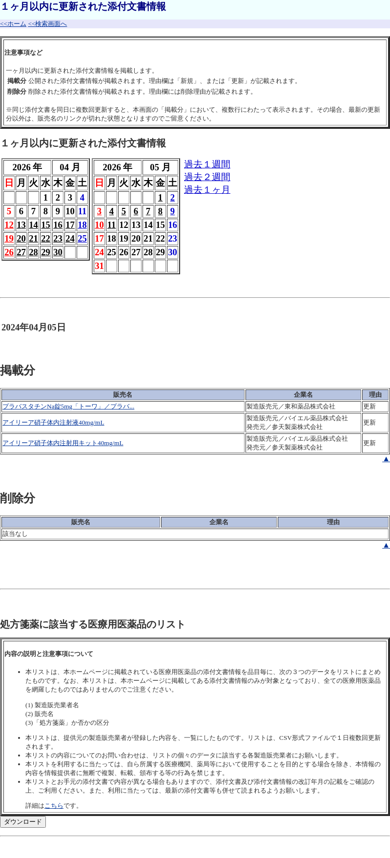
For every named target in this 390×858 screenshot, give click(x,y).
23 (57, 238)
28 (33, 252)
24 (70, 238)
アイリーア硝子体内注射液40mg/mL (53, 422)
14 (33, 225)
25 (82, 238)
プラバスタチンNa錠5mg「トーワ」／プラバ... (68, 406)
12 (9, 225)
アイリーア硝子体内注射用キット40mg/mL (62, 443)
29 (45, 252)
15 (45, 225)
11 (111, 225)
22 (45, 238)
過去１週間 (207, 164)
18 (82, 225)
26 (9, 252)
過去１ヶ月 (207, 189)
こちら (53, 805)
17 (70, 225)
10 (99, 225)
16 (57, 225)
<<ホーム (13, 23)
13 (21, 225)
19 (9, 238)
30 (57, 252)
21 (33, 238)
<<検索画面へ (47, 23)
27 (21, 252)
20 (21, 238)
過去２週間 (207, 177)
